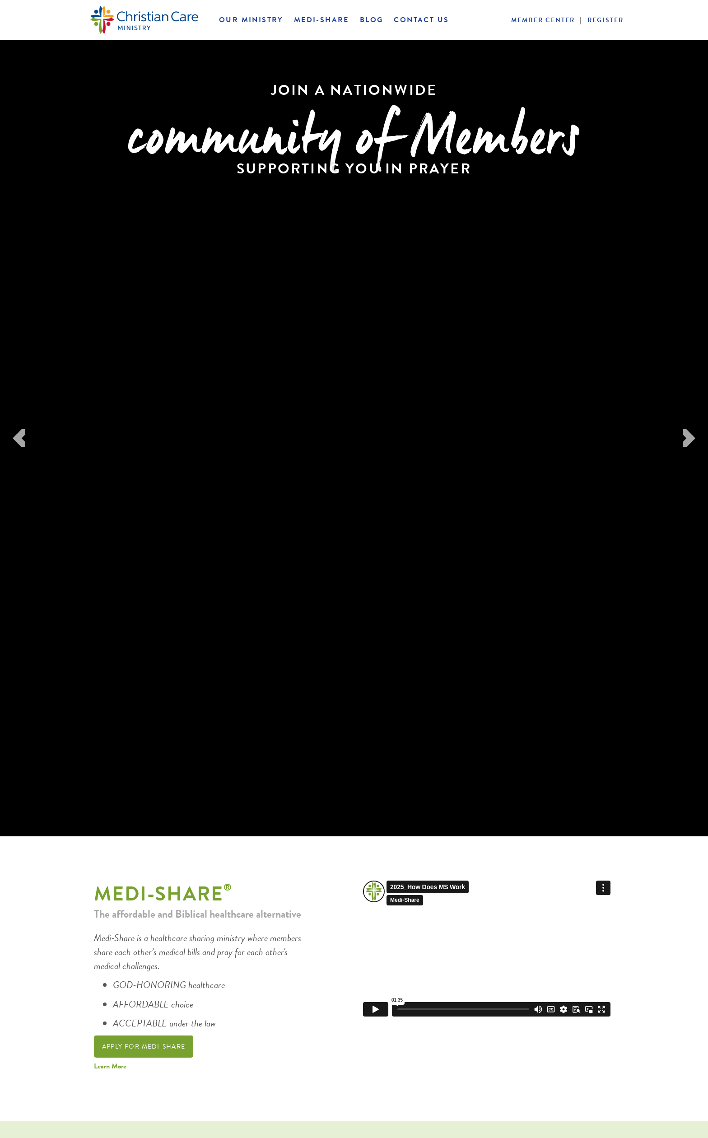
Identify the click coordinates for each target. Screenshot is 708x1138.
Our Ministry (251, 19)
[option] (354, 438)
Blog (371, 19)
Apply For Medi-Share (144, 1046)
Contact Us (421, 19)
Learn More (110, 1066)
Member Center (543, 20)
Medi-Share (321, 19)
